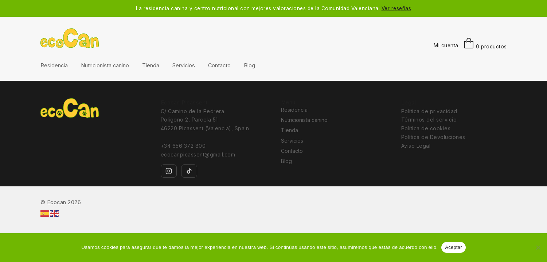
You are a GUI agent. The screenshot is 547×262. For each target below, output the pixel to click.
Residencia (54, 65)
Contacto (219, 65)
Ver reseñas (396, 8)
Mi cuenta (446, 45)
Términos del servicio (429, 119)
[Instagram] (169, 171)
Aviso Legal (416, 146)
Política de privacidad (429, 111)
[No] (538, 247)
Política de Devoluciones (433, 137)
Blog (249, 65)
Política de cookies (426, 128)
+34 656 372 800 (183, 146)
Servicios (183, 65)
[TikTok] (189, 171)
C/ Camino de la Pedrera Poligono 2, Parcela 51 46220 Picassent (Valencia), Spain (205, 120)
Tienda (150, 65)
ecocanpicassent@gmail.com (198, 154)
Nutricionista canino (105, 65)
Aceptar (453, 247)
